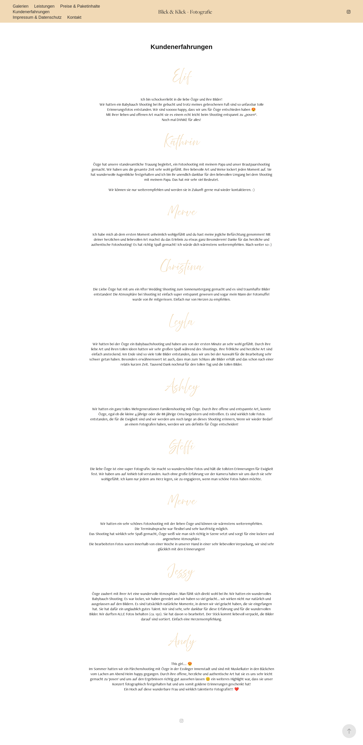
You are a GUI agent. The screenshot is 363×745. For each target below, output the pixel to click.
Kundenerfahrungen (31, 11)
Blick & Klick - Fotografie (185, 11)
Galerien (20, 6)
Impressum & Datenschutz (37, 17)
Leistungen (44, 6)
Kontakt (74, 17)
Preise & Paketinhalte (80, 6)
